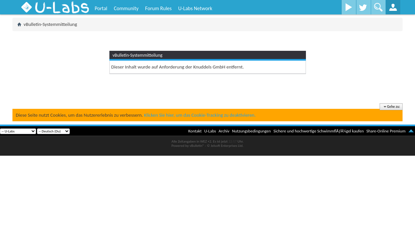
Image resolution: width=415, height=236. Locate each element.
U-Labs (210, 130)
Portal (101, 8)
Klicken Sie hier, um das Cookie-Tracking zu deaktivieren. (200, 115)
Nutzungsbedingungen (251, 130)
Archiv (223, 130)
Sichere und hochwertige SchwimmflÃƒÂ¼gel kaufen (319, 130)
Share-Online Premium (386, 130)
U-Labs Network (195, 8)
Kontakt (195, 130)
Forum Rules (158, 8)
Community (126, 8)
